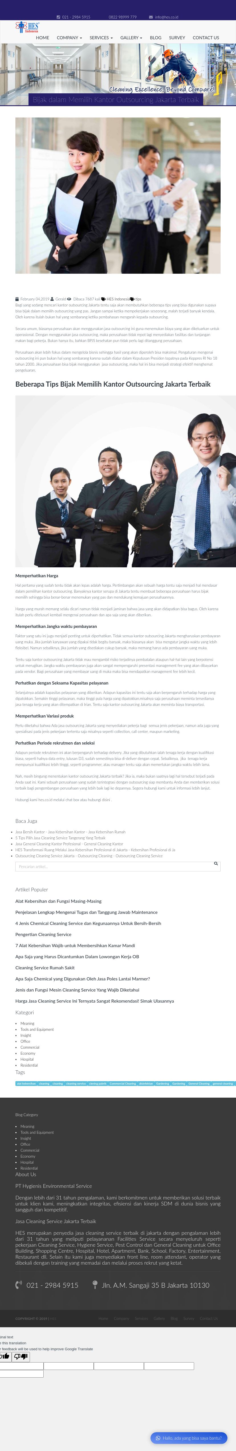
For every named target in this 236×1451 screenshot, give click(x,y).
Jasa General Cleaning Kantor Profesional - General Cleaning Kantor (69, 844)
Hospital (27, 1059)
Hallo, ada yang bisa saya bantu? (189, 1438)
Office (25, 1041)
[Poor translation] (21, 1357)
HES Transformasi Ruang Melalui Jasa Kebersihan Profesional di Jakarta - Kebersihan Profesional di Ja (95, 850)
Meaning (27, 1023)
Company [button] (69, 37)
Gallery (159, 1318)
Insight (26, 1035)
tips (135, 299)
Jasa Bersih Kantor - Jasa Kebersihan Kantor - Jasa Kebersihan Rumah (70, 832)
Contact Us (206, 37)
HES (53, 1318)
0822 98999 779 (120, 17)
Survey (177, 37)
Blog (155, 37)
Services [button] (101, 37)
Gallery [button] (132, 37)
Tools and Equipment (37, 1029)
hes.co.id (45, 799)
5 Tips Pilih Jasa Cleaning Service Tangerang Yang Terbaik (60, 838)
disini (106, 799)
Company (121, 1318)
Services (141, 1318)
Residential (29, 1065)
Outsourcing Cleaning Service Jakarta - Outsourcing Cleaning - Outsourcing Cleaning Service (89, 856)
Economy (28, 1053)
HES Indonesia (115, 299)
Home (42, 37)
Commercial (30, 1047)
